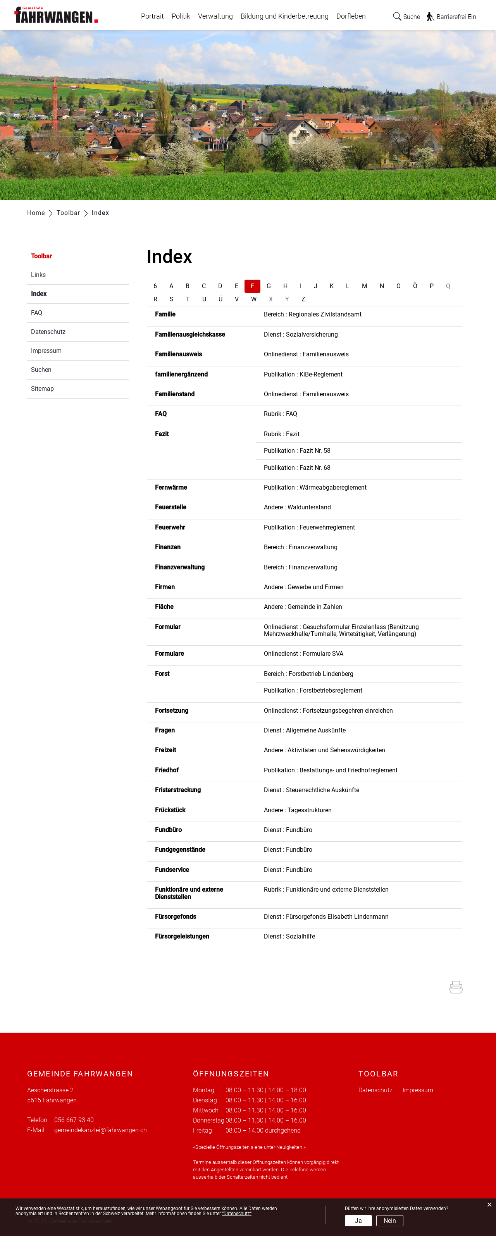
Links (38, 274)
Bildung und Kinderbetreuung (285, 16)
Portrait (152, 16)
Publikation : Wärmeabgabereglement (315, 487)
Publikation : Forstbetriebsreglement (313, 690)
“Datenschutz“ (236, 1213)
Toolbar (41, 256)
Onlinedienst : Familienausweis (306, 354)
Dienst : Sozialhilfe (289, 936)
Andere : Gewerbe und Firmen (304, 587)
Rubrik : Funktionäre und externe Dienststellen (326, 889)
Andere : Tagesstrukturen (298, 810)
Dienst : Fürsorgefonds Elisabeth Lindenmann (326, 916)
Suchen (41, 369)
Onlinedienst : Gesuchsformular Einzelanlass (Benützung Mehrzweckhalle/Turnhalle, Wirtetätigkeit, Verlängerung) (341, 630)
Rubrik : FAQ (280, 414)
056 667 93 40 (74, 1120)
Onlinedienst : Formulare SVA (303, 653)
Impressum (46, 350)
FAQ (36, 312)
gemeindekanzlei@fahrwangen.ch (100, 1130)
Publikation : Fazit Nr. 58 (297, 450)
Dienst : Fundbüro (288, 830)
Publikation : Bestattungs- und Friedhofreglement (331, 770)
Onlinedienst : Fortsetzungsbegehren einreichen (328, 710)
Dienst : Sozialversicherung (301, 334)
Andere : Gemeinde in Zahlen (303, 606)
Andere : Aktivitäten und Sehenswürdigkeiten (324, 750)
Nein (390, 1220)
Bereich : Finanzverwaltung (301, 547)
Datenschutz (48, 331)
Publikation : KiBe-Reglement (303, 374)
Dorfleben (351, 16)
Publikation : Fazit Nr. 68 (297, 467)
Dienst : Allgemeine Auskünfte (305, 730)
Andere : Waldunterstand (297, 507)
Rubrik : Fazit (282, 434)
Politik (181, 16)
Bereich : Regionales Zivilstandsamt (313, 314)
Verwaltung (215, 16)
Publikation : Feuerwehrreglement (309, 527)
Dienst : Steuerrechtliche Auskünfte (311, 790)
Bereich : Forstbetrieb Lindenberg (308, 673)
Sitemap (42, 388)
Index (57, 293)
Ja (358, 1220)
